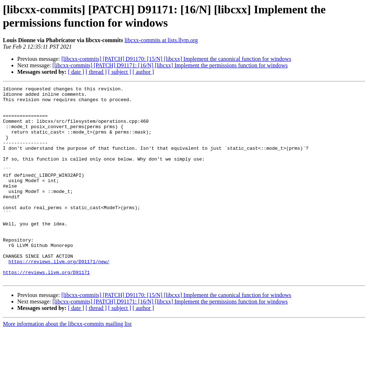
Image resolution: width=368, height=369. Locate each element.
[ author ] (143, 72)
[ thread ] (96, 72)
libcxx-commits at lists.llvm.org (161, 40)
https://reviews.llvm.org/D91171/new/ (59, 297)
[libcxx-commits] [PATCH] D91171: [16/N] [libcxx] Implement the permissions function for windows (170, 65)
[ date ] (76, 72)
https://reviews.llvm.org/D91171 (46, 310)
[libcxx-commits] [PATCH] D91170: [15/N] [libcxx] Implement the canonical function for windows (176, 59)
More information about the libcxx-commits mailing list (67, 363)
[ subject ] (119, 72)
